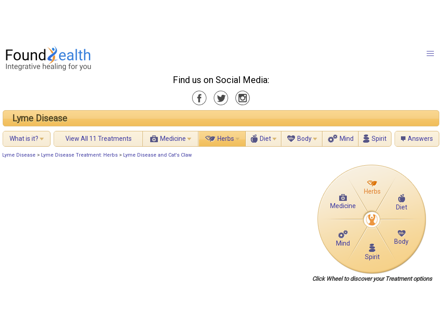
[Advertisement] (220, 20)
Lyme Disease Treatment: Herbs (79, 155)
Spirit (379, 138)
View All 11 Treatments (98, 138)
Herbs (225, 138)
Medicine (173, 138)
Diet (265, 138)
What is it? (23, 138)
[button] (430, 53)
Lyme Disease (39, 118)
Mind (347, 138)
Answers (420, 138)
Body (304, 138)
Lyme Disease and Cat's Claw (157, 155)
